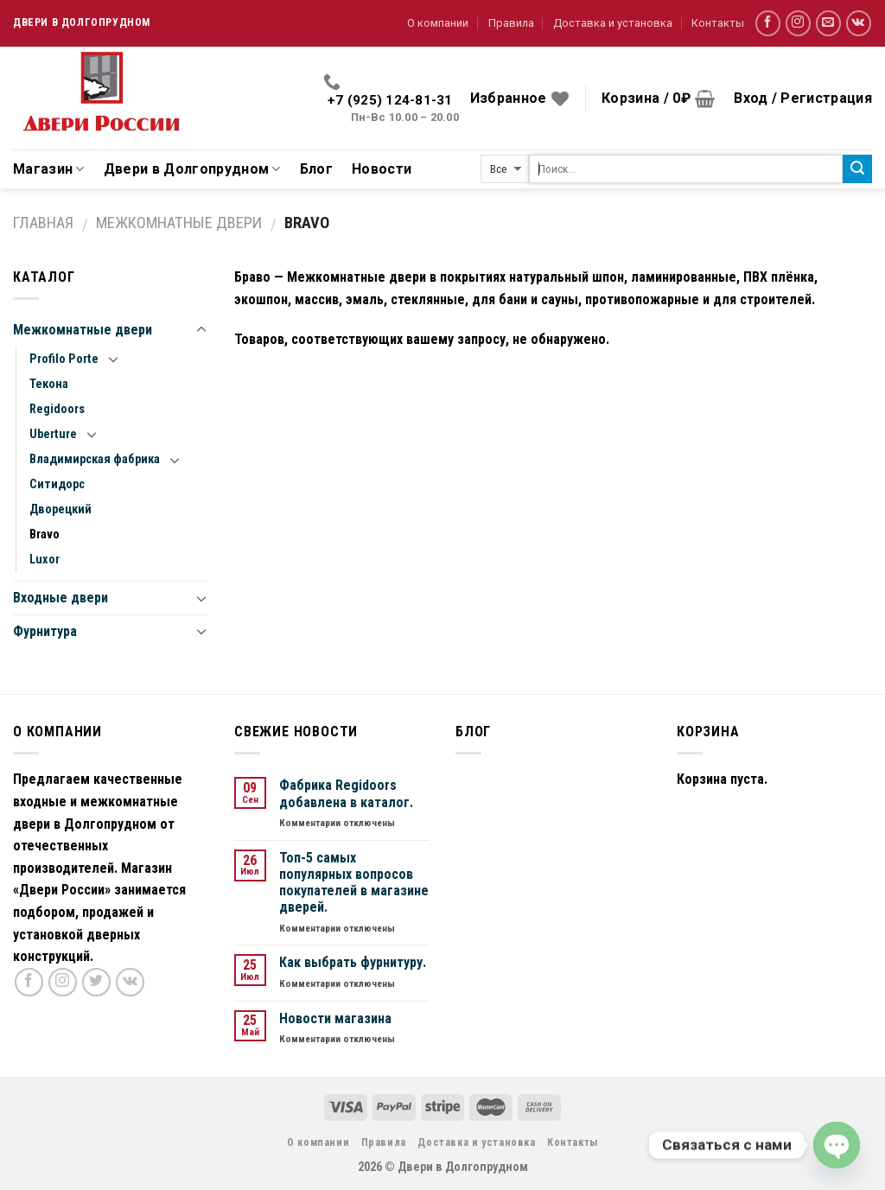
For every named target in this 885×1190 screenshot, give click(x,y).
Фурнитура (45, 631)
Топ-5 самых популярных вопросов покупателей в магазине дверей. (354, 883)
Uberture (53, 434)
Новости (381, 169)
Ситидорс (57, 484)
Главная (43, 222)
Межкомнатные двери (179, 222)
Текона (48, 384)
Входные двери (60, 597)
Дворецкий (60, 509)
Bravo (44, 534)
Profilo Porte (64, 359)
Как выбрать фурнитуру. (352, 962)
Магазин (49, 169)
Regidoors (57, 409)
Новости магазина (335, 1018)
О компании (437, 22)
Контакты (717, 22)
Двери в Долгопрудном (192, 169)
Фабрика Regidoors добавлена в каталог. (346, 793)
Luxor (44, 559)
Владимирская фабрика (94, 459)
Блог (316, 169)
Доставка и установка (612, 22)
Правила (511, 22)
